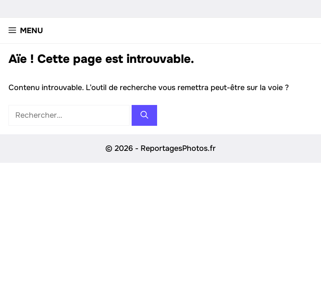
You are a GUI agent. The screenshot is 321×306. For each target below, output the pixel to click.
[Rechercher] (144, 115)
